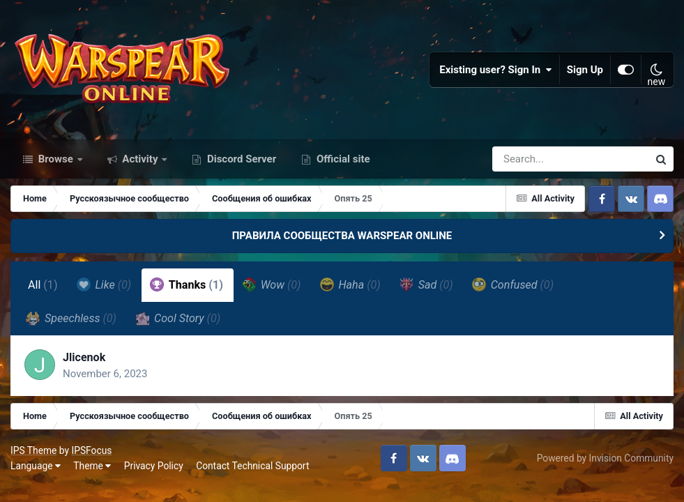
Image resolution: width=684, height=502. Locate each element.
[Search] (530, 159)
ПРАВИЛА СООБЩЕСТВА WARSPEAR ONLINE (342, 235)
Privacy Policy (153, 465)
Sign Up (585, 69)
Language (35, 465)
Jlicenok (84, 357)
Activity (140, 159)
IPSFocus (91, 450)
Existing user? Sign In (495, 69)
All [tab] (43, 284)
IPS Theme (33, 450)
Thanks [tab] (186, 284)
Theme (92, 465)
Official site (342, 159)
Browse (56, 159)
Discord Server (240, 159)
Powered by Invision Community (605, 458)
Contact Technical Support (252, 465)
